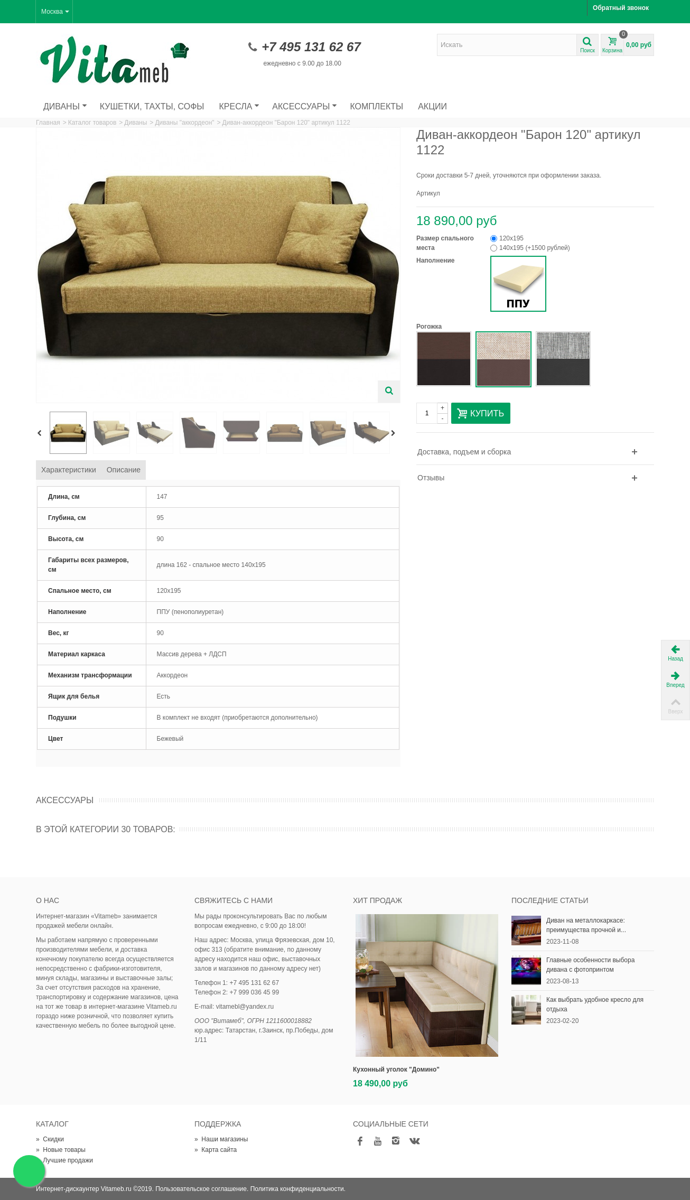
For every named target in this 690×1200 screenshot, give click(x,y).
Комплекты (376, 106)
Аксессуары (304, 106)
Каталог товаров (92, 122)
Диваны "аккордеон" (184, 122)
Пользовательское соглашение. (201, 1189)
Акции (432, 106)
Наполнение (436, 260)
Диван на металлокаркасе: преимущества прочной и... (586, 925)
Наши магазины (221, 1139)
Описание (124, 470)
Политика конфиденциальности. (298, 1189)
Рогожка (430, 326)
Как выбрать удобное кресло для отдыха (595, 1004)
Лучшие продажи (64, 1160)
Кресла (239, 106)
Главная (48, 122)
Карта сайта (215, 1150)
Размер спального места (445, 243)
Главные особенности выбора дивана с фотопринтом (590, 964)
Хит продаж (377, 900)
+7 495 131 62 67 (311, 47)
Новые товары (61, 1150)
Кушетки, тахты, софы (152, 106)
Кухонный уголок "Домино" (396, 1069)
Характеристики (68, 470)
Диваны (65, 106)
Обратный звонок (621, 8)
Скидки (50, 1139)
